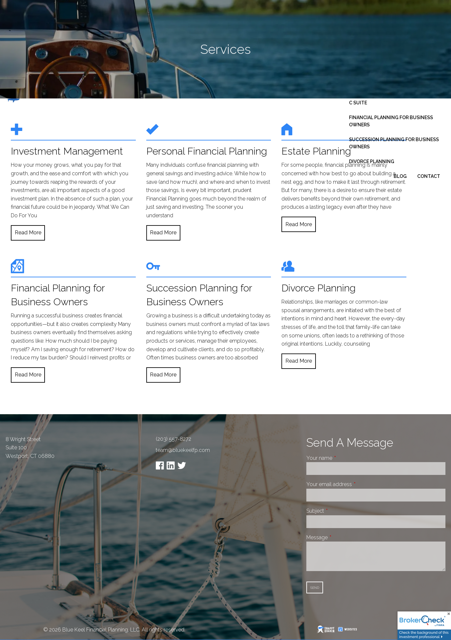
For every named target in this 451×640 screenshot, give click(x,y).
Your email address (353, 484)
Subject (339, 511)
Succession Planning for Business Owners (394, 143)
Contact (428, 176)
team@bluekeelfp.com (183, 450)
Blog (400, 176)
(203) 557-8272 (173, 439)
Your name (343, 458)
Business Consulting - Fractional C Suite (393, 99)
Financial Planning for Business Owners (391, 121)
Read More (28, 232)
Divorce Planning (371, 161)
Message (341, 537)
